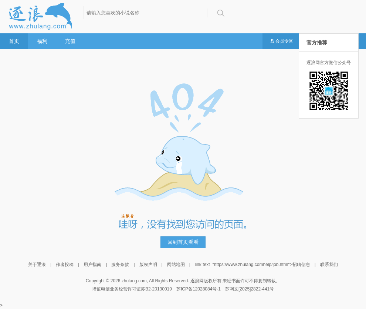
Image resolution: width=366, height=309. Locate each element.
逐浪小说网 (40, 16)
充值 (70, 41)
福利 (42, 41)
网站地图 (176, 264)
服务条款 (120, 264)
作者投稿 (65, 264)
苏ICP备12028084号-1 (198, 289)
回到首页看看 (183, 242)
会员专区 (281, 41)
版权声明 (148, 264)
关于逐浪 (37, 264)
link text (202, 264)
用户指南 (92, 264)
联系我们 (329, 264)
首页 (14, 41)
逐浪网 (197, 280)
